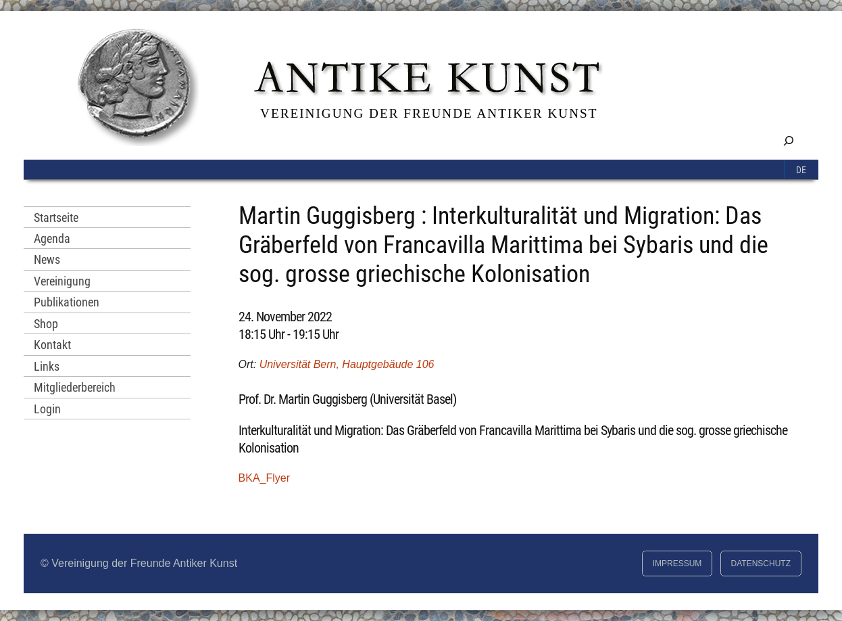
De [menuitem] (801, 170)
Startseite (56, 217)
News (47, 259)
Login (47, 409)
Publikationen (66, 302)
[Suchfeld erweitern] (789, 140)
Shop (46, 324)
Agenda (52, 238)
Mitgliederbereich (75, 387)
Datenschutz (761, 563)
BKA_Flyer (264, 478)
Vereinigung (62, 281)
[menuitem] (801, 169)
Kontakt (52, 345)
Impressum (677, 563)
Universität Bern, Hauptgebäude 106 (347, 364)
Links (46, 366)
